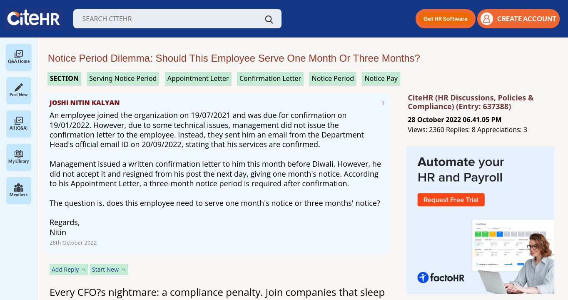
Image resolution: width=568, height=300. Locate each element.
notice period (332, 78)
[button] (446, 18)
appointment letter (198, 78)
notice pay (380, 78)
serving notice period (123, 78)
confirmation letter (270, 78)
